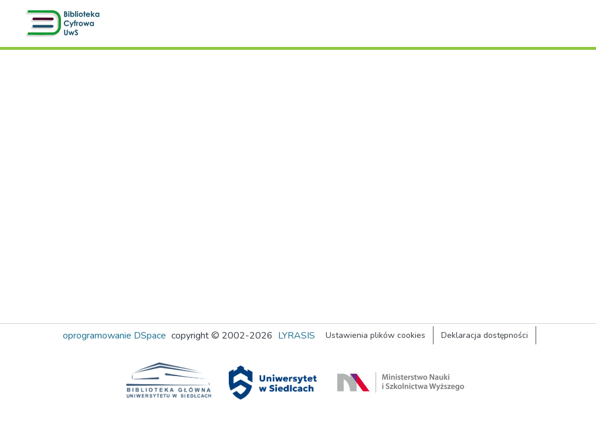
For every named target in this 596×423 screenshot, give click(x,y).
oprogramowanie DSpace (114, 335)
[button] (65, 23)
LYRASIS (296, 335)
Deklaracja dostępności (484, 335)
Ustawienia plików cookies (375, 335)
